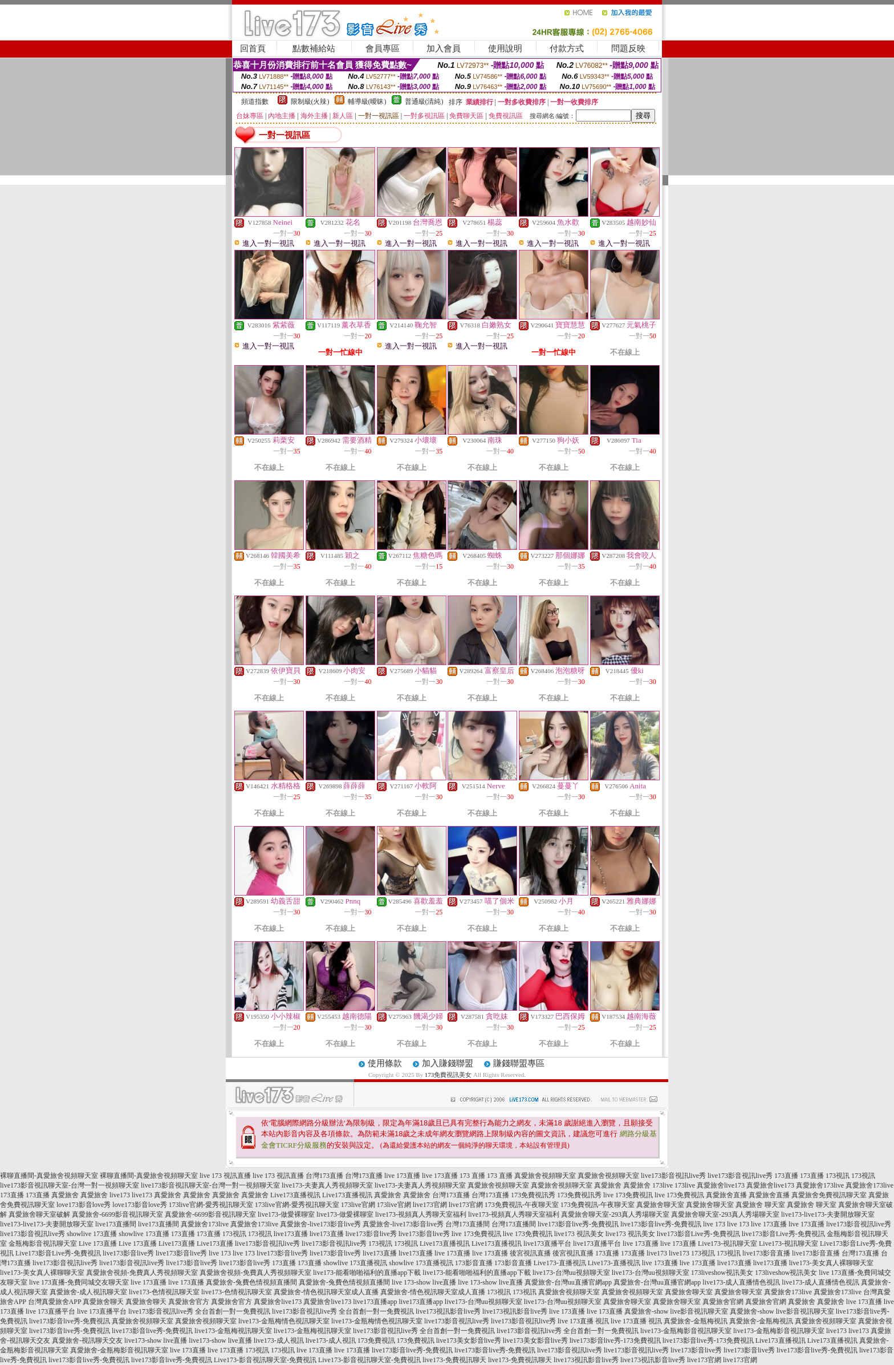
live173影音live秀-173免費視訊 (615, 1340)
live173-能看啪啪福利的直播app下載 (367, 1273)
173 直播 (472, 1176)
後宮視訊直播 (530, 1253)
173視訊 (838, 1176)
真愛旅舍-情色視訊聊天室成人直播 (326, 1292)
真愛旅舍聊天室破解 (39, 1214)
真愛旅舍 (607, 1185)
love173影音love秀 (83, 1205)
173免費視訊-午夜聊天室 (522, 1205)
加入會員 (443, 48)
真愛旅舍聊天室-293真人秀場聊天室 (615, 1214)
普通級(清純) (424, 102)
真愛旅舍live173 (721, 1185)
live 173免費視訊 (628, 1195)
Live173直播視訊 (295, 1195)
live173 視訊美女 (579, 1234)
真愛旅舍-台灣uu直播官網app (568, 1282)
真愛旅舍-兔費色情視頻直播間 (251, 1282)
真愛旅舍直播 (726, 1195)
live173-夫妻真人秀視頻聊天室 (327, 1185)
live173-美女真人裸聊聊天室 (831, 1263)
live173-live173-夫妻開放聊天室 (828, 1214)
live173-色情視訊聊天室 (164, 1292)
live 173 (714, 1224)
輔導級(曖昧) (367, 102)
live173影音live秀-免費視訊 (578, 1224)
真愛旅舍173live (820, 1185)
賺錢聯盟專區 (518, 1063)
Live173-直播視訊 (560, 1263)
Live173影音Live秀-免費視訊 (58, 1253)
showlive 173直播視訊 (355, 1263)
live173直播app (375, 1302)
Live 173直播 (98, 1243)
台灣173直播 (324, 1176)
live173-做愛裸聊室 (286, 1214)
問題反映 (628, 48)
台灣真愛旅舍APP (55, 1302)
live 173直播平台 (50, 1311)
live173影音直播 (766, 1253)
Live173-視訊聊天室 (727, 1243)
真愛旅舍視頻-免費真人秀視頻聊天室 (142, 1273)
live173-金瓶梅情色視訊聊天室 (284, 1321)
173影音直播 (474, 1263)
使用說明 (505, 48)
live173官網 (430, 1205)
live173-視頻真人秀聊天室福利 (420, 1214)
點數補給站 (313, 48)
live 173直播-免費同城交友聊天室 (79, 1282)
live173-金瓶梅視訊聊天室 (233, 1331)
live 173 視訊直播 (225, 1176)
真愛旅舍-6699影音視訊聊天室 (117, 1214)
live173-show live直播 (155, 1340)
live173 (119, 1195)
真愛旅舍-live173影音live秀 (320, 1224)
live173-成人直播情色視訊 (741, 1282)
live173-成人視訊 (279, 1340)
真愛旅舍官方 (188, 1302)
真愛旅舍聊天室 (660, 1205)
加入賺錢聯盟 (447, 1063)
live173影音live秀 (371, 1234)
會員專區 (382, 48)
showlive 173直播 (92, 1234)
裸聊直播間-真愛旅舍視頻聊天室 (49, 1176)
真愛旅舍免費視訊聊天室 (829, 1195)
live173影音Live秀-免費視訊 (698, 1234)
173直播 (786, 1176)
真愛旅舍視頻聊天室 (545, 1176)
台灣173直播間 (467, 1224)
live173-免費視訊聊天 (454, 1360)
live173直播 (291, 1234)
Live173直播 (177, 1243)
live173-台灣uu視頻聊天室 (571, 1273)
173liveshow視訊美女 (722, 1273)
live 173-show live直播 (424, 1282)
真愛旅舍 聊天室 (760, 1205)
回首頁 (253, 48)
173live (662, 1185)
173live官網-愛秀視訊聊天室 (211, 1205)
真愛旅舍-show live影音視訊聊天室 (676, 1311)
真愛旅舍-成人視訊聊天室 (88, 1292)
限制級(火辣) (310, 102)
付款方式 (567, 48)
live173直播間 (115, 1224)
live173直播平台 (547, 1243)
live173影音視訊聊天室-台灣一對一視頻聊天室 (69, 1185)
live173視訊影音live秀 (448, 1311)
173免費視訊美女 (448, 1074)
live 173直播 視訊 (583, 1321)
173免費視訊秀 (533, 1195)
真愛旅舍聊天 (103, 1302)
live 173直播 (402, 1176)
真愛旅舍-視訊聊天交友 (87, 1340)
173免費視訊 (376, 1340)
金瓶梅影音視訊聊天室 (43, 1243)
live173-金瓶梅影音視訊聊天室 (686, 1331)
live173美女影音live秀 (468, 1340)
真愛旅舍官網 (722, 1302)
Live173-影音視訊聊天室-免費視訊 (265, 1360)
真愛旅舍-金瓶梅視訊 (696, 1321)
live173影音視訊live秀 (673, 1176)
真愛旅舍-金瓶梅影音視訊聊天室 (119, 1350)
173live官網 (358, 1205)
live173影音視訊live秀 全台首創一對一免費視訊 (199, 1311)
